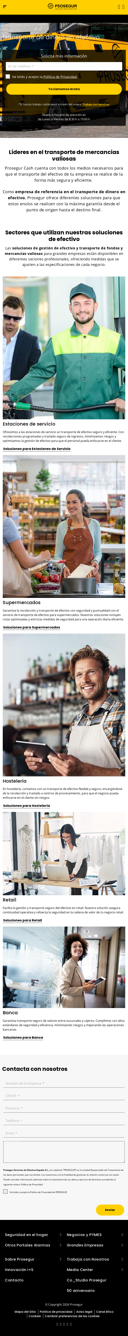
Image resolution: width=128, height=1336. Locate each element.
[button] (123, 6)
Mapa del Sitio (25, 1312)
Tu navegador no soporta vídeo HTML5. (64, 19)
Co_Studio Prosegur (87, 1280)
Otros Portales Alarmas (27, 1245)
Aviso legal (84, 1312)
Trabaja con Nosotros (88, 1259)
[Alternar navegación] (118, 7)
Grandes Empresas (85, 1245)
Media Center (80, 1269)
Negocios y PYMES (84, 1234)
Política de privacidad (56, 1312)
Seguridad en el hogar (26, 1234)
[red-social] (57, 1324)
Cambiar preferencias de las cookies (72, 1316)
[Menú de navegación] (5, 7)
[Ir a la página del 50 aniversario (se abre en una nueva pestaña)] (64, 19)
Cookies (35, 1316)
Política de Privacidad (60, 77)
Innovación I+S (19, 1269)
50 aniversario (81, 1290)
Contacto (14, 1280)
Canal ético (105, 1312)
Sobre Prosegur (19, 1259)
